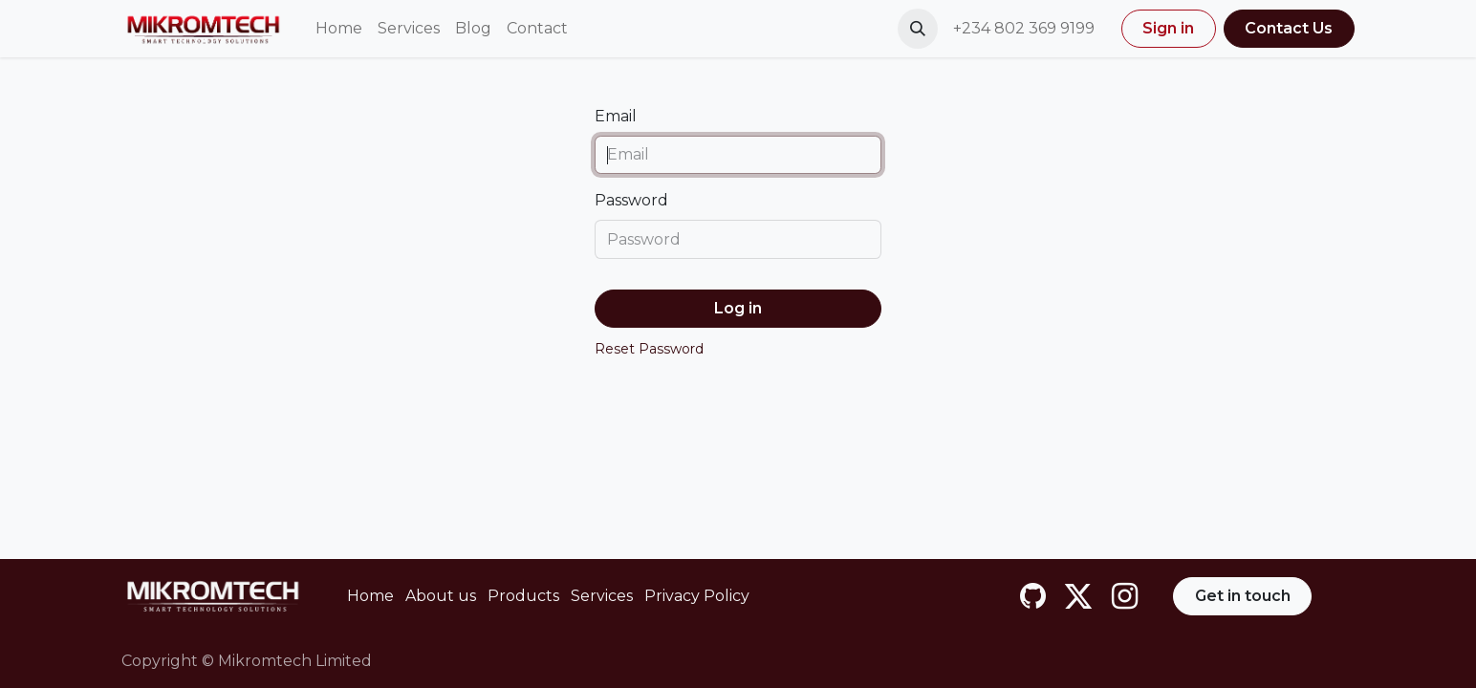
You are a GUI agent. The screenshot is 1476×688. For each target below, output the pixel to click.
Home (370, 596)
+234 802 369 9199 (1025, 28)
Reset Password (649, 348)
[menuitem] (339, 29)
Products (523, 596)
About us (440, 596)
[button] (918, 29)
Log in (738, 308)
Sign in (1168, 28)
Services (602, 596)
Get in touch (1243, 596)
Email (616, 116)
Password (631, 200)
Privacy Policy (696, 596)
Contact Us (1289, 28)
